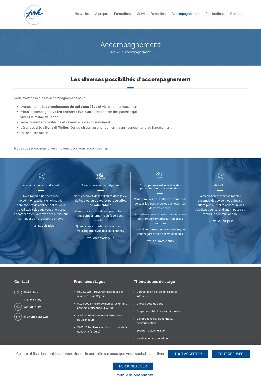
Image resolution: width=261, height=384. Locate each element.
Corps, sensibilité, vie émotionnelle (158, 311)
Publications (215, 14)
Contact (236, 14)
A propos (101, 14)
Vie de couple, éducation (152, 338)
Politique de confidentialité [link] (135, 375)
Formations (123, 14)
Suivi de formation (151, 14)
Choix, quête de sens (150, 303)
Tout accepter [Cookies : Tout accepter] (188, 353)
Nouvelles (82, 14)
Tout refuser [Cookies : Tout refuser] (231, 353)
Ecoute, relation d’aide (151, 330)
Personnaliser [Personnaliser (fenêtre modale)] (133, 366)
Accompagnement (185, 14)
